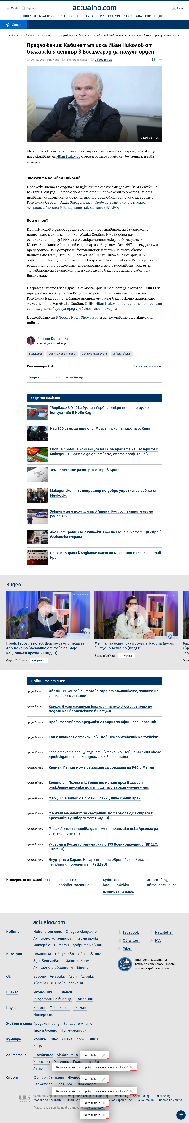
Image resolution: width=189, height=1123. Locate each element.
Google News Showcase (78, 318)
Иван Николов (68, 156)
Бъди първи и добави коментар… (57, 377)
